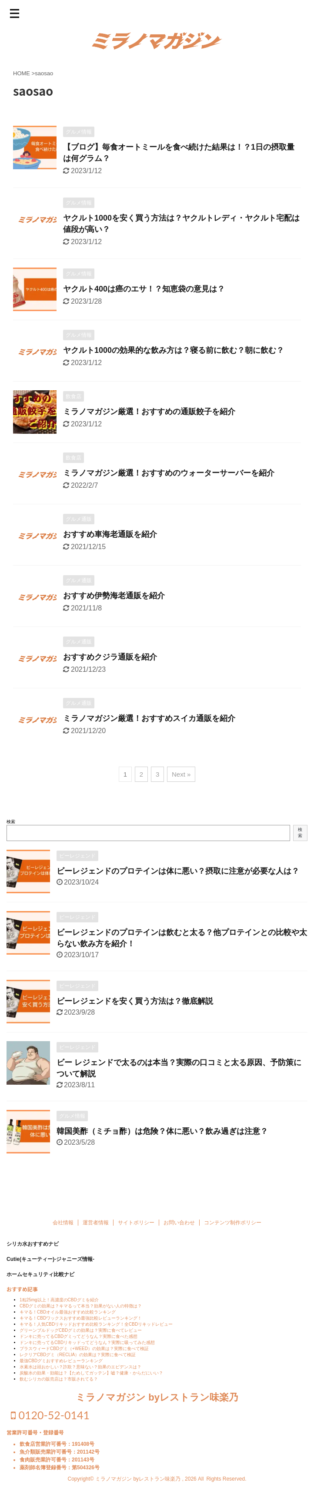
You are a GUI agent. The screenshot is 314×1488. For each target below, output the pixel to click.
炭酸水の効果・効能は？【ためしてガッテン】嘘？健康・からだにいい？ (91, 1380)
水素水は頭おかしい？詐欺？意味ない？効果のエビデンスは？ (80, 1374)
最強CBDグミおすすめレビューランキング (61, 1368)
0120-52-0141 (50, 1422)
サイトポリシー (136, 1230)
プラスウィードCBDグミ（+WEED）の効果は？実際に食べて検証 (84, 1356)
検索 (11, 821)
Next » (181, 774)
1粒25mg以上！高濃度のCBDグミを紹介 (59, 1307)
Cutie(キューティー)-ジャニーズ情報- (50, 1266)
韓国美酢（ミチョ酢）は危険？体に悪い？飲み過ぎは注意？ (162, 1131)
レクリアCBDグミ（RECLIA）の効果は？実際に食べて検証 (78, 1362)
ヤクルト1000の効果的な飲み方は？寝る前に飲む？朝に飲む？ (173, 350)
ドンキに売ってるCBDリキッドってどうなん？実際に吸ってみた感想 (87, 1349)
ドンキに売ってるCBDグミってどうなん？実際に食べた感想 (78, 1343)
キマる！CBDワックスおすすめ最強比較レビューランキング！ (81, 1325)
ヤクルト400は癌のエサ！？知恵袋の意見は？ (144, 289)
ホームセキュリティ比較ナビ (40, 1282)
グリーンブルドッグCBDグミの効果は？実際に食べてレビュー (81, 1337)
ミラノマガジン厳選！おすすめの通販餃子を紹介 (149, 411)
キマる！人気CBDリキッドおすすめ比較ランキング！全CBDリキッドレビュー (96, 1331)
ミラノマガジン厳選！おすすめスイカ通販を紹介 (149, 718)
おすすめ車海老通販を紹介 (110, 534)
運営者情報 (96, 1230)
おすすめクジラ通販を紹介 (110, 657)
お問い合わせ (179, 1230)
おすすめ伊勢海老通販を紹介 (114, 595)
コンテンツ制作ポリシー (232, 1230)
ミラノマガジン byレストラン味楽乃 (157, 1404)
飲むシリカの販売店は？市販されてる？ (59, 1386)
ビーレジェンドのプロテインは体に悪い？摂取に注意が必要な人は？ (178, 871)
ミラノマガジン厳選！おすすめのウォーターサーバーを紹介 (168, 473)
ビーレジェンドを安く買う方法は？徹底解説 (135, 1001)
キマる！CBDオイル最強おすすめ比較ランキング (68, 1319)
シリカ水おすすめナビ (33, 1251)
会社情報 (63, 1230)
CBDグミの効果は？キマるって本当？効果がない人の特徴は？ (81, 1313)
